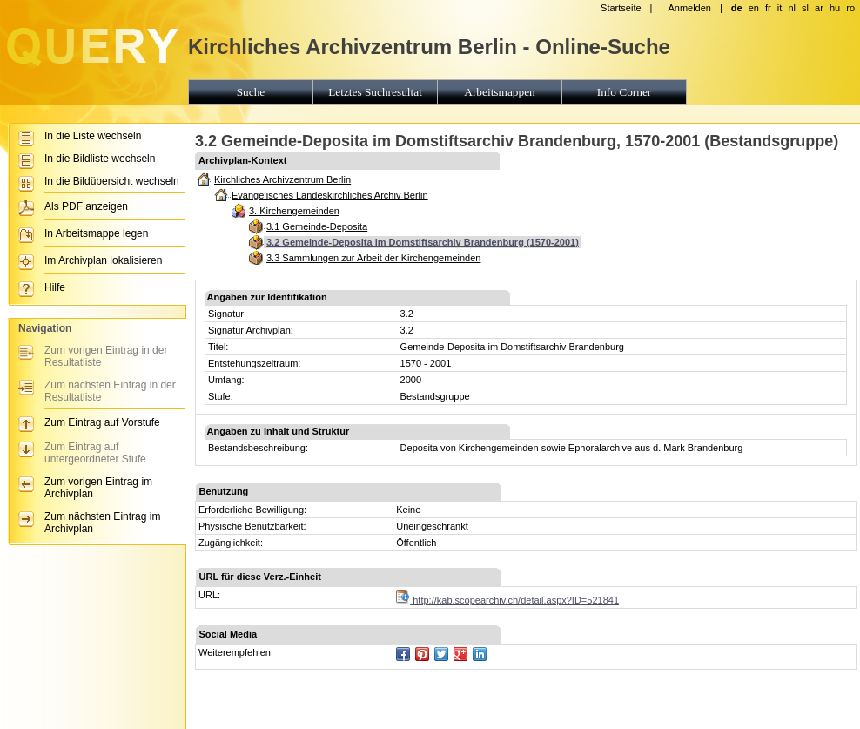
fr (768, 8)
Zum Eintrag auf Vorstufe (102, 422)
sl (805, 8)
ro (850, 8)
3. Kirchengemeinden (294, 211)
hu (835, 8)
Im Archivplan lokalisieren (103, 260)
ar (819, 8)
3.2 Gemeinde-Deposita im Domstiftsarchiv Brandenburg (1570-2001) (422, 242)
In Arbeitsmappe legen (96, 233)
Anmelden (689, 8)
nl (792, 8)
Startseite (621, 8)
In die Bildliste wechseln (99, 158)
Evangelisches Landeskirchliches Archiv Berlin (330, 195)
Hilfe (54, 287)
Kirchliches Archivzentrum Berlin (282, 179)
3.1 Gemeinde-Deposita (316, 226)
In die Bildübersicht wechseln (111, 181)
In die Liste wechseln (92, 136)
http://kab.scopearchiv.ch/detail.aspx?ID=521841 (507, 600)
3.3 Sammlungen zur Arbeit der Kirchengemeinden (373, 258)
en (754, 8)
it (780, 8)
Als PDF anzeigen (86, 206)
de (736, 8)
